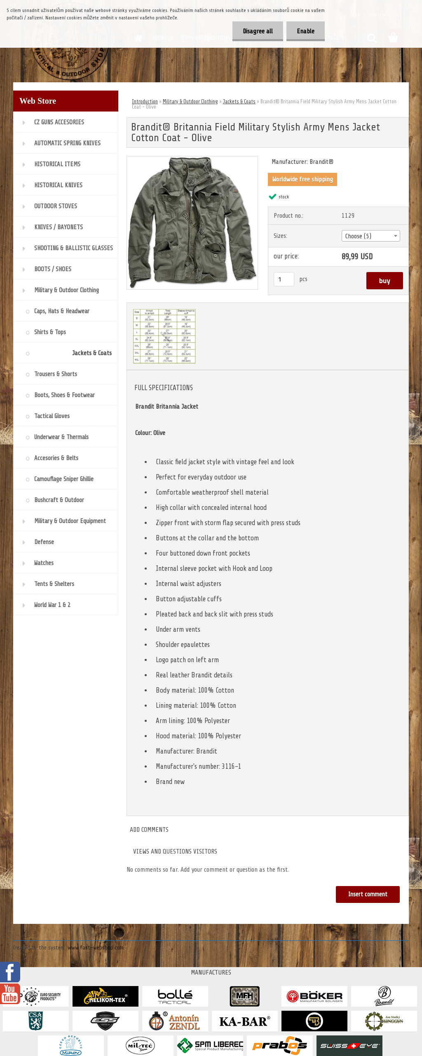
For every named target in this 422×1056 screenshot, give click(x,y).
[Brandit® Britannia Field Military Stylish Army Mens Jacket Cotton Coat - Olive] (192, 159)
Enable (305, 31)
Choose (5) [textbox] (358, 236)
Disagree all (258, 31)
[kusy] (284, 279)
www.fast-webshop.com (96, 947)
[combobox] (371, 236)
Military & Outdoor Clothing (190, 101)
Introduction (145, 101)
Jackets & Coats (239, 101)
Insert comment (367, 894)
